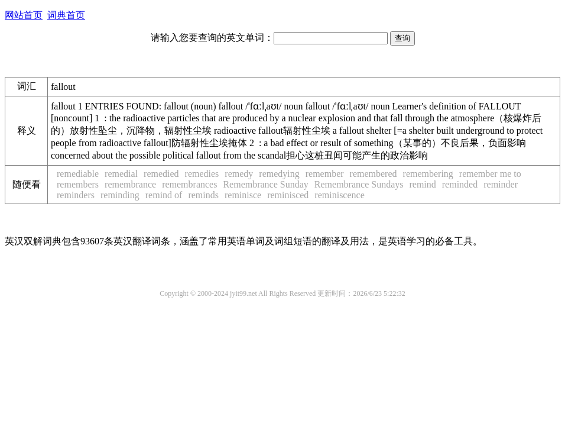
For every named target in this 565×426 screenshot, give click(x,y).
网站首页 (24, 15)
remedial (121, 174)
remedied (161, 174)
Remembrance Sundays (359, 184)
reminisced (288, 195)
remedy (239, 174)
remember (325, 174)
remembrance (130, 184)
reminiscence (339, 195)
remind (422, 184)
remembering (428, 174)
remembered (373, 174)
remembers (78, 184)
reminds (203, 195)
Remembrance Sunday (265, 184)
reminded (460, 184)
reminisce (243, 195)
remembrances (189, 184)
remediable (78, 174)
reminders (76, 195)
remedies (202, 174)
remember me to (490, 174)
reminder (500, 184)
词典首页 (66, 15)
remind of (164, 195)
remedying (279, 174)
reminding (119, 195)
